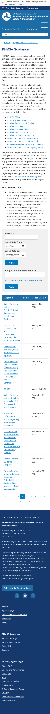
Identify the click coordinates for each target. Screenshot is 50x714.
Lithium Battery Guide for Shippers (11, 461)
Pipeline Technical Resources (20, 135)
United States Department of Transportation (22, 8)
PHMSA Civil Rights (10, 638)
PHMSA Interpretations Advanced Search (23, 280)
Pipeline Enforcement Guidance (21, 123)
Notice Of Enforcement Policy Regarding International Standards (11, 419)
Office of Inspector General (13, 689)
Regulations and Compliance (25, 42)
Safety (4, 622)
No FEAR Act (7, 685)
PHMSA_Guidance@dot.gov (28, 176)
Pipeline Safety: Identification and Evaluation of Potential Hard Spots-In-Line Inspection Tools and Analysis (11, 479)
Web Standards (8, 700)
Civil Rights (6, 673)
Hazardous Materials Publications (22, 138)
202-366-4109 (40, 541)
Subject (8, 297)
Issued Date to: (12, 250)
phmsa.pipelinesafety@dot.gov (20, 555)
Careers (5, 650)
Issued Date (39, 297)
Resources (6, 618)
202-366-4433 (9, 536)
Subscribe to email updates (17, 588)
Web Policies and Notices (13, 696)
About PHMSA (8, 611)
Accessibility (7, 646)
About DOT (7, 666)
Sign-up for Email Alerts (12, 29)
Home (7, 42)
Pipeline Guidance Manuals (19, 129)
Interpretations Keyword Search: (20, 270)
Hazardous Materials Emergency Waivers (26, 147)
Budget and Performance (13, 670)
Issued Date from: (13, 242)
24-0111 (8, 389)
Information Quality (10, 681)
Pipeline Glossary (15, 126)
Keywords (9, 233)
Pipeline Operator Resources (20, 132)
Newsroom (31, 29)
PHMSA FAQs (13, 117)
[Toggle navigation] (44, 25)
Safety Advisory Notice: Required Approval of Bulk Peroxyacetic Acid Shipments (11, 401)
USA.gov (5, 693)
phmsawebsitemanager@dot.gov (18, 578)
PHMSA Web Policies (11, 642)
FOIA (4, 677)
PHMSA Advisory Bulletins (19, 120)
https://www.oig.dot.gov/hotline (16, 570)
